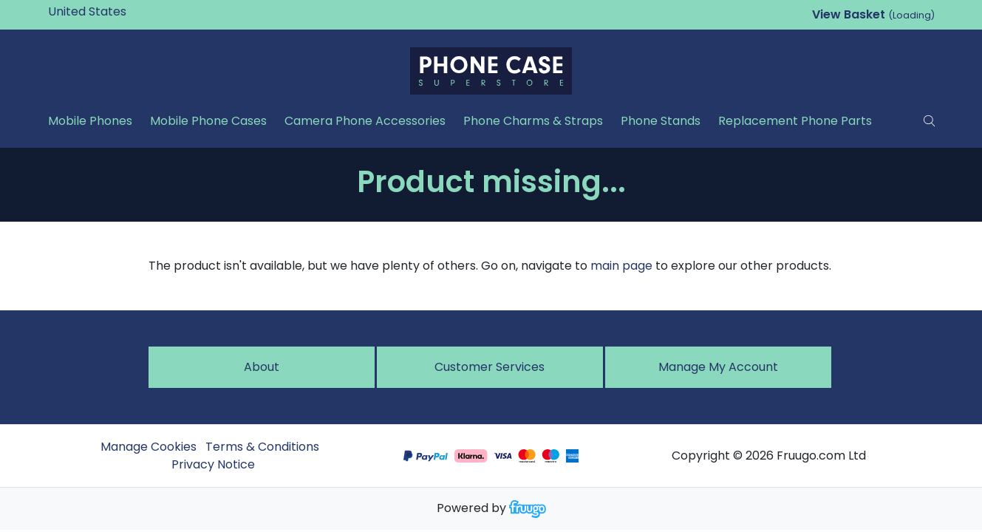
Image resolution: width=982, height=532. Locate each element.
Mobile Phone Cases (208, 120)
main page (621, 265)
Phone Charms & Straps (533, 120)
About (261, 366)
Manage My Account (718, 366)
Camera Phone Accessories (365, 120)
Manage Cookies (148, 446)
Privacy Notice (213, 464)
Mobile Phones (90, 120)
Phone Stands (660, 120)
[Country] (110, 12)
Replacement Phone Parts (795, 120)
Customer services (489, 366)
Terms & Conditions (262, 446)
